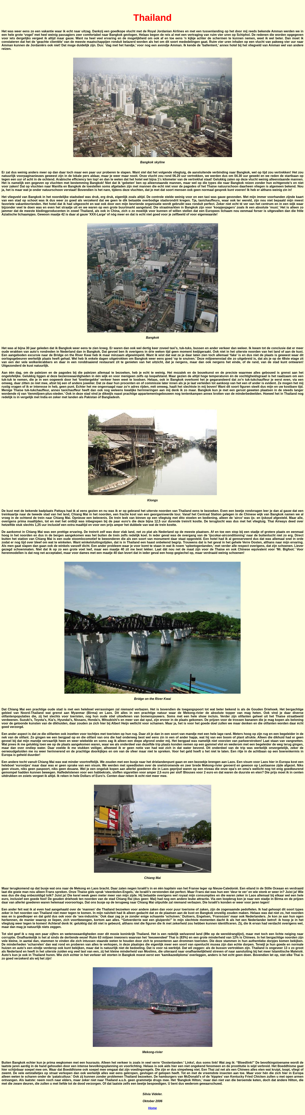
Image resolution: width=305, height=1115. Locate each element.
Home (152, 1108)
